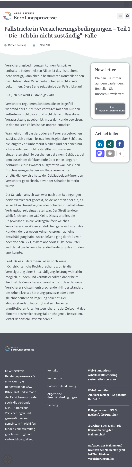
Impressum (54, 378)
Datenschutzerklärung (61, 386)
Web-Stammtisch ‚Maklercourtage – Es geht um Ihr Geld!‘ (107, 395)
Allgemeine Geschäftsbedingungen (62, 395)
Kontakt (52, 370)
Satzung (52, 405)
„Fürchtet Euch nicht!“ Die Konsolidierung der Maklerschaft (104, 430)
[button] (126, 4)
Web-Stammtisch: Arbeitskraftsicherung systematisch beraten (102, 375)
